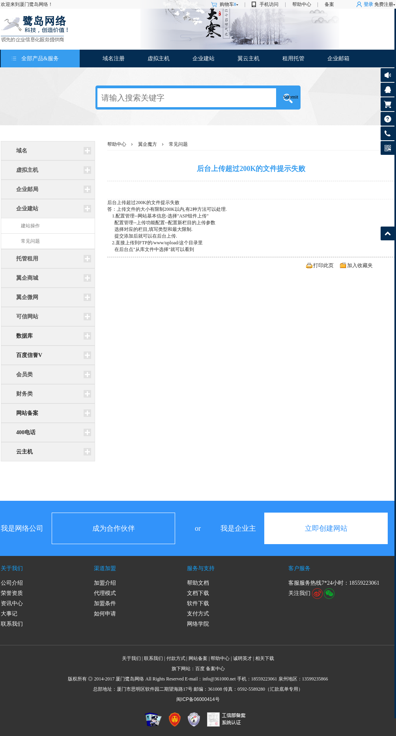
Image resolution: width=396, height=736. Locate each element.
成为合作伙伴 (113, 528)
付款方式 (175, 658)
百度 (200, 668)
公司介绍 (12, 583)
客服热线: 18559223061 (387, 135)
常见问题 (30, 241)
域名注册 (114, 58)
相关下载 (264, 658)
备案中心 (215, 668)
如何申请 (105, 614)
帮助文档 (198, 583)
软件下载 (198, 603)
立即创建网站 (326, 528)
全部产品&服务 (40, 58)
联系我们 (12, 624)
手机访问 (269, 4)
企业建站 (203, 58)
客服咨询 (387, 90)
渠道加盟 (105, 568)
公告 (387, 75)
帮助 (387, 119)
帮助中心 (301, 4)
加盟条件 (105, 603)
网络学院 (198, 624)
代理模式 (105, 593)
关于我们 (12, 568)
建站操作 (30, 226)
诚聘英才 (242, 658)
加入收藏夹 (360, 265)
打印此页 (323, 265)
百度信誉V (29, 355)
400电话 (25, 432)
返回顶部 (387, 233)
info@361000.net (218, 679)
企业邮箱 (338, 58)
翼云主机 (248, 58)
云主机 (24, 452)
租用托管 (293, 58)
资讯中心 (12, 603)
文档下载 (198, 593)
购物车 (229, 4)
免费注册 (383, 4)
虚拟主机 (159, 58)
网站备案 (27, 413)
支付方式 (198, 614)
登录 (368, 4)
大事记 (9, 614)
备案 (329, 4)
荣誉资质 (12, 593)
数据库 (24, 336)
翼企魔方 (147, 144)
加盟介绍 (105, 583)
